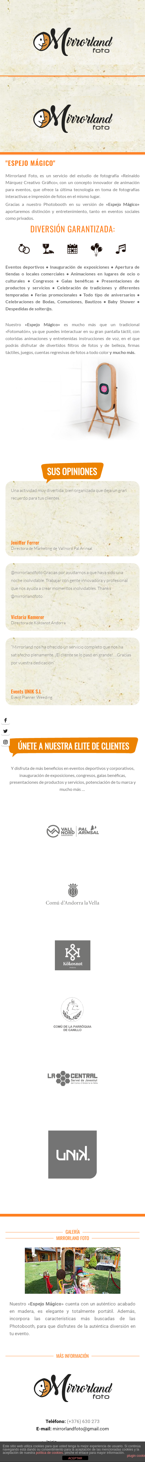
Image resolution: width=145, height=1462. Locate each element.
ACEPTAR (75, 1458)
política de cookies (49, 1453)
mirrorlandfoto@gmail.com (80, 1428)
